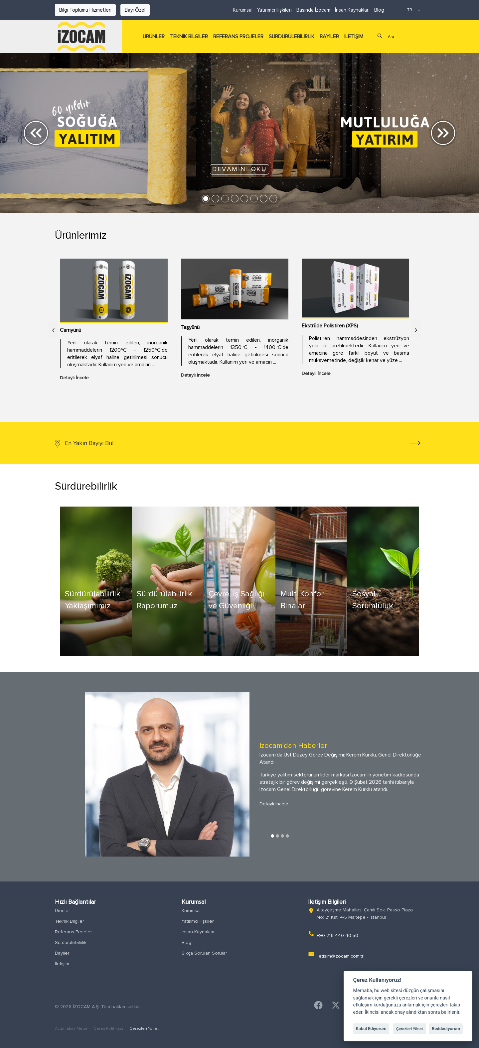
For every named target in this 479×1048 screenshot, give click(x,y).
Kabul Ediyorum (371, 1028)
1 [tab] (272, 836)
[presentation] (53, 332)
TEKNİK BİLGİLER (189, 36)
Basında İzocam (313, 10)
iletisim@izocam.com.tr (340, 956)
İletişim (62, 964)
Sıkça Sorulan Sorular (204, 953)
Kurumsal (242, 10)
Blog (379, 10)
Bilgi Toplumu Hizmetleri (85, 10)
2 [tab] (277, 836)
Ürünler (62, 910)
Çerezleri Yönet (144, 1028)
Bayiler (62, 953)
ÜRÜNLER (154, 36)
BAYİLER (329, 36)
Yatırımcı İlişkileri (274, 10)
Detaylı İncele (273, 804)
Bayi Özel (135, 10)
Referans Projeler (73, 932)
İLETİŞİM (353, 36)
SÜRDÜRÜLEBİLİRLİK (291, 36)
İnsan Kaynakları (352, 10)
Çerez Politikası (108, 1028)
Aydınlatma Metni (71, 1028)
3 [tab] (282, 836)
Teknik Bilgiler (69, 921)
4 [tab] (287, 836)
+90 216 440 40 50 (337, 935)
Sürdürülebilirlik (70, 942)
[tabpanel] (239, 774)
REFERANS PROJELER (238, 36)
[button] (36, 133)
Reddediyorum (446, 1028)
